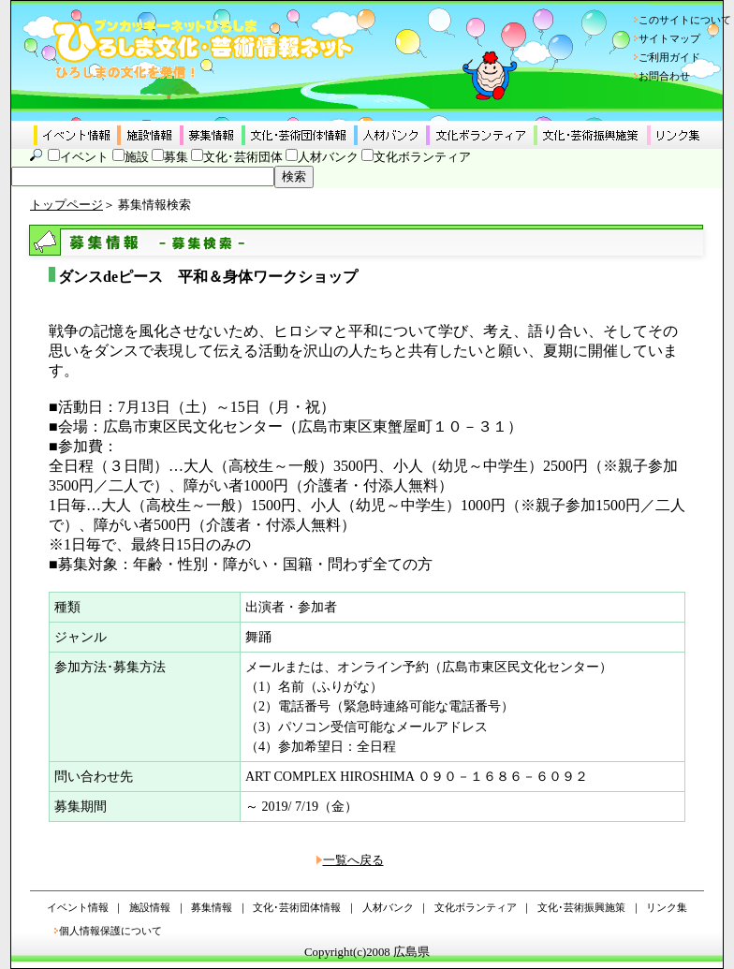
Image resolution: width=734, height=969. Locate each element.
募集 (176, 157)
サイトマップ (669, 38)
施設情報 (149, 907)
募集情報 (211, 907)
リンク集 (666, 907)
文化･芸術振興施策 (581, 907)
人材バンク (328, 157)
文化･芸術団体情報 (297, 907)
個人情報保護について (110, 930)
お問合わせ (664, 75)
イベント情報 (78, 907)
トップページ (66, 205)
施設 (137, 157)
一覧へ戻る (353, 860)
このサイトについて (685, 19)
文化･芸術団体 (243, 157)
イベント (84, 157)
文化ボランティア (422, 157)
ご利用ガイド (669, 57)
